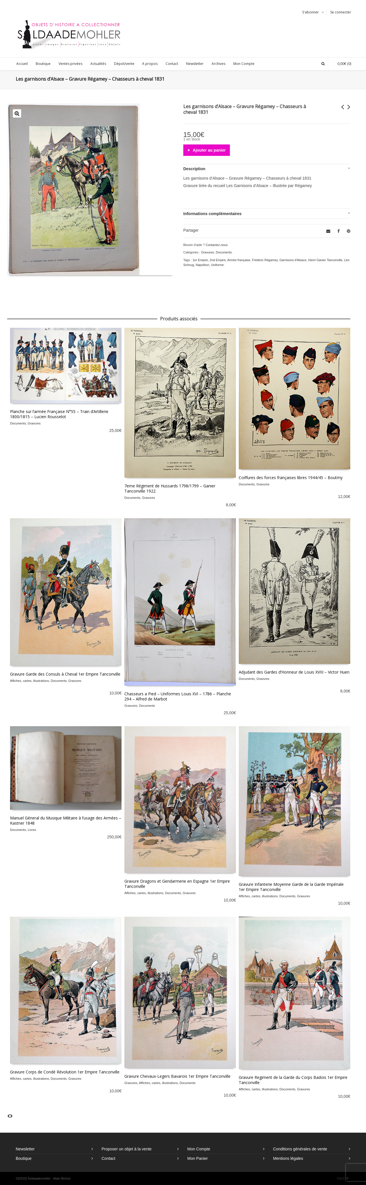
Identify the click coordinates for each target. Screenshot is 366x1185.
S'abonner (310, 12)
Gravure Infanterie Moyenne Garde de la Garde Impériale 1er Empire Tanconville (291, 887)
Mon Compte (198, 1149)
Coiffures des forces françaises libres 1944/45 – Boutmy (291, 477)
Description (194, 168)
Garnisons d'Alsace (292, 260)
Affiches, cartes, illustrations (29, 680)
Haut (343, 1178)
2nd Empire (218, 260)
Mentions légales (288, 1158)
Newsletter (25, 1149)
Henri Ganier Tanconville (325, 260)
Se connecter (340, 12)
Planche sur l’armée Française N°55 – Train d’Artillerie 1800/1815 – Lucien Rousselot (59, 414)
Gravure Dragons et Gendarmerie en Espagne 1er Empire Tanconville (177, 883)
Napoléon (202, 265)
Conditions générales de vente (300, 1149)
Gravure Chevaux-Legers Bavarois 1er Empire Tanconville (177, 1076)
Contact (108, 1158)
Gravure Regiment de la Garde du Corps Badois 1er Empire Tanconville (293, 1080)
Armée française (238, 260)
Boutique (23, 1158)
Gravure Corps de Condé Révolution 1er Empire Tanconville (65, 1072)
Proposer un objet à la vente (127, 1149)
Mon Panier (197, 1158)
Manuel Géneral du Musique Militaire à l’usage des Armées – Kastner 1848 (65, 820)
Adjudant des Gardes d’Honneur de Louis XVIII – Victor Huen (294, 672)
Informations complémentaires (212, 213)
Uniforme (217, 265)
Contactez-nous (217, 245)
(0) (341, 63)
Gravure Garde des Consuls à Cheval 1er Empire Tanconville (65, 674)
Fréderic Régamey (265, 260)
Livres (32, 829)
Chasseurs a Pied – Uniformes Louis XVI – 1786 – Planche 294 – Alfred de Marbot (177, 696)
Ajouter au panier (209, 150)
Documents (224, 252)
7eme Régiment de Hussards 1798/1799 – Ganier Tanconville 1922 (169, 488)
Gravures (207, 252)
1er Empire (200, 260)
